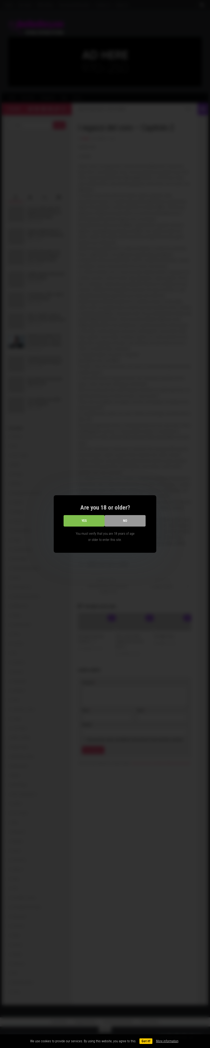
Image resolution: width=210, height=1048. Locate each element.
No (125, 521)
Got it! (146, 1041)
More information (167, 1041)
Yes (84, 521)
